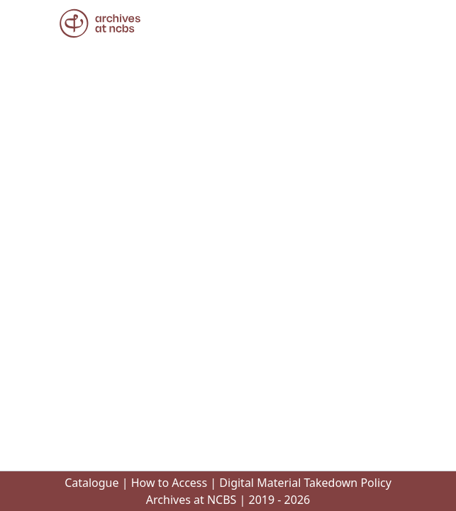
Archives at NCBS (191, 499)
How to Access (169, 482)
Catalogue (91, 482)
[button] (100, 23)
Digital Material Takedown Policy (305, 482)
